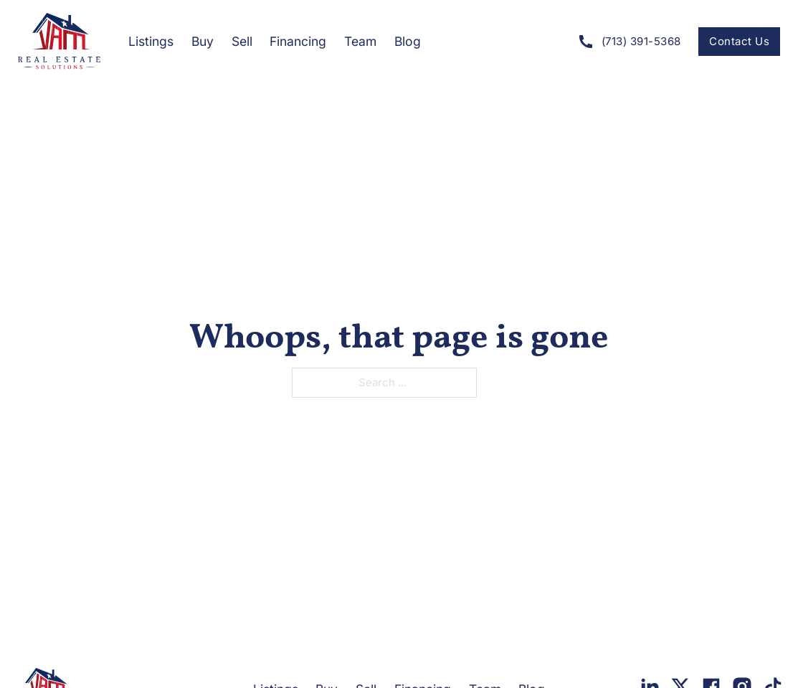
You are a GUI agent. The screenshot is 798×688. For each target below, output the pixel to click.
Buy (202, 41)
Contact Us (739, 41)
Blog (407, 41)
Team (360, 41)
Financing (298, 41)
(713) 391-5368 (629, 41)
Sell (242, 41)
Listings (151, 41)
